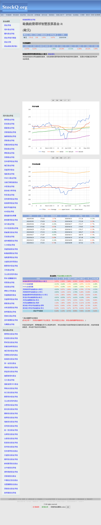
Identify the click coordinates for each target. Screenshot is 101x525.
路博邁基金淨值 (9, 312)
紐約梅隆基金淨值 (10, 241)
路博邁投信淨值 (9, 493)
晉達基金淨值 (8, 149)
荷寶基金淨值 (8, 282)
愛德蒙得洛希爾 (9, 216)
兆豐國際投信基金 (10, 484)
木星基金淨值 (8, 186)
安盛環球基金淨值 (10, 299)
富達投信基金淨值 (10, 338)
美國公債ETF (60, 15)
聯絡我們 (89, 499)
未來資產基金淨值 (10, 307)
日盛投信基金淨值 (10, 455)
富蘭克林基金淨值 (10, 145)
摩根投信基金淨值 (10, 367)
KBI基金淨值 (8, 211)
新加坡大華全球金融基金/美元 (33, 308)
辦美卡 (88, 15)
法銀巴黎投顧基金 (10, 182)
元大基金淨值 (8, 380)
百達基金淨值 (8, 236)
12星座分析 (31, 499)
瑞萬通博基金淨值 (10, 257)
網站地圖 (72, 499)
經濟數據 (37, 15)
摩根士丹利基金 (9, 291)
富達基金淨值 (8, 124)
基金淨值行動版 (9, 38)
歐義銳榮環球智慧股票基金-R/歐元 (35, 281)
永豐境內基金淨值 (10, 405)
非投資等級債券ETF (72, 501)
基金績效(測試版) (10, 46)
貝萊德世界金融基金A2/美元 (33, 292)
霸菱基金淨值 (8, 128)
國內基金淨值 (8, 34)
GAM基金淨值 (9, 245)
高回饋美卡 (42, 501)
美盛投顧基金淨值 (10, 249)
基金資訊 (51, 54)
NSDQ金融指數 (28, 287)
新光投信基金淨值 (10, 409)
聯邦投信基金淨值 (10, 459)
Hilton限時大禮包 (51, 501)
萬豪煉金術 (35, 501)
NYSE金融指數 (28, 284)
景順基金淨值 (8, 140)
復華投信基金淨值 (10, 417)
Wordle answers (62, 499)
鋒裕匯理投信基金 (10, 463)
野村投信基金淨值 (10, 342)
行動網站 (40, 499)
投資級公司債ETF (61, 501)
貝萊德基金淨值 (9, 132)
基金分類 (30, 15)
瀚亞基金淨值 (8, 165)
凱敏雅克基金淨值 (10, 232)
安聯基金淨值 (8, 157)
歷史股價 (16, 15)
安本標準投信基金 (10, 451)
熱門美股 (68, 15)
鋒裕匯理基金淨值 (10, 220)
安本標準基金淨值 (10, 161)
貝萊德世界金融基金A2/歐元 (33, 289)
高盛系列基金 (8, 170)
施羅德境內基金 (9, 376)
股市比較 (44, 15)
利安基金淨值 (8, 195)
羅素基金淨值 (8, 303)
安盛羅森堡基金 (9, 295)
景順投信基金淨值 (10, 489)
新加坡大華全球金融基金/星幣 (33, 305)
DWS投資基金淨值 (10, 228)
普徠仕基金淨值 (9, 316)
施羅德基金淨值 (9, 136)
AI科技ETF (81, 501)
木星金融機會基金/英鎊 (31, 303)
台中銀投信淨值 (9, 468)
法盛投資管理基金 (10, 262)
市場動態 (8, 15)
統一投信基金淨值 (10, 430)
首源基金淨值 (8, 287)
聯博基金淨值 (8, 120)
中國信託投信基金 (10, 480)
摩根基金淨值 (8, 153)
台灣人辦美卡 (13, 499)
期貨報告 (51, 15)
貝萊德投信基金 (9, 476)
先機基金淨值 (8, 324)
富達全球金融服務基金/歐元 (32, 297)
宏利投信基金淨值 (10, 426)
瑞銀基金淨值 (8, 174)
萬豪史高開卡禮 (21, 501)
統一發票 (22, 499)
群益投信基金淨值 (10, 371)
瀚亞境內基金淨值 (10, 351)
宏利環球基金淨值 (10, 199)
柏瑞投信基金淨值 (10, 359)
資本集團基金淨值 (10, 320)
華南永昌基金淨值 (10, 388)
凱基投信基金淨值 (10, 443)
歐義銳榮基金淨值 (10, 253)
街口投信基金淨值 (10, 392)
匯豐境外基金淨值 (10, 266)
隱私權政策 (80, 499)
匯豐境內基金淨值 (10, 397)
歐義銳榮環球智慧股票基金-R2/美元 (35, 295)
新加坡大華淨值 (9, 190)
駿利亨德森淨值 (9, 207)
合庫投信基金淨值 (10, 434)
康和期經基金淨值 (10, 472)
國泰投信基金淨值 (10, 413)
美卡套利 (28, 501)
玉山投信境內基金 (10, 401)
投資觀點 (76, 15)
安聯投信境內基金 (10, 355)
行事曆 (82, 15)
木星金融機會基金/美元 (31, 300)
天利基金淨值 (8, 270)
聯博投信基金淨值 (10, 334)
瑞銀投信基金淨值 (10, 422)
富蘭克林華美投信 (10, 346)
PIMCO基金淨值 (9, 178)
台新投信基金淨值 (10, 438)
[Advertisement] (65, 6)
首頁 (2, 15)
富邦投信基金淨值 (10, 447)
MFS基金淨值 (8, 224)
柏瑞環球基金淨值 (10, 203)
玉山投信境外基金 (10, 274)
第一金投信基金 (9, 363)
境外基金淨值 (8, 29)
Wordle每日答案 (50, 499)
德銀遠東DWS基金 (10, 384)
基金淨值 (23, 15)
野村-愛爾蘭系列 (10, 278)
